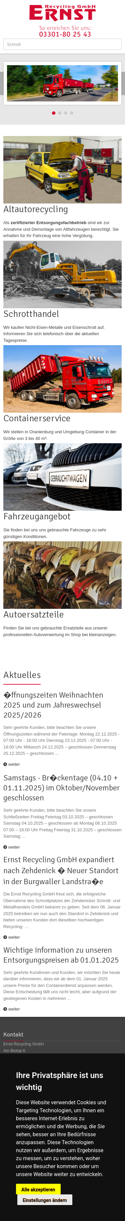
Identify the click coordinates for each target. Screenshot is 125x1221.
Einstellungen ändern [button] (45, 1200)
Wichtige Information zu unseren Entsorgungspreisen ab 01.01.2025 (61, 955)
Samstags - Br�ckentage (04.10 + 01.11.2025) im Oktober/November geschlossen (61, 788)
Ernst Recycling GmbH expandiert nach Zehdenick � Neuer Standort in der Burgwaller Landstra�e (61, 870)
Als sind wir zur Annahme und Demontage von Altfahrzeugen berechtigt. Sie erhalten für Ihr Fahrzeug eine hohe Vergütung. (61, 229)
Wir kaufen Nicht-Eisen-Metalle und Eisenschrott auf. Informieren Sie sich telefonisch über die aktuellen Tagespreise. (54, 334)
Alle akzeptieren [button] (38, 1189)
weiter (14, 764)
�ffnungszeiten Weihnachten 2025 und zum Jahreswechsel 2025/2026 (53, 705)
